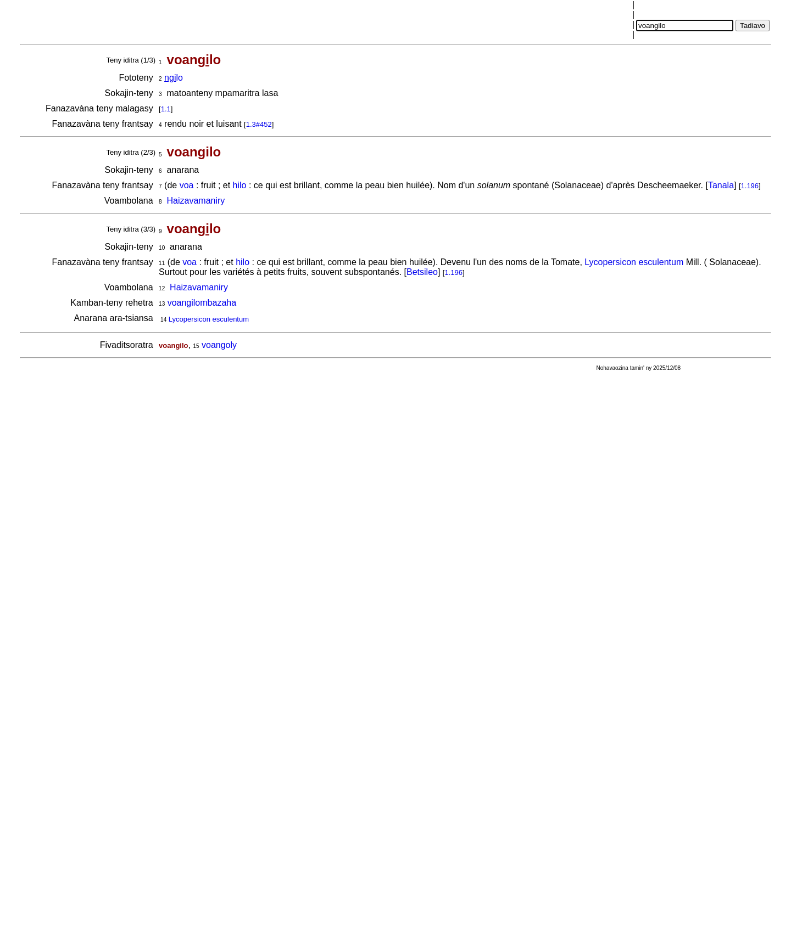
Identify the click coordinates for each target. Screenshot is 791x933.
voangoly (219, 345)
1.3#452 (259, 124)
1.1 (166, 109)
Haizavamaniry (196, 200)
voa (187, 185)
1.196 (750, 186)
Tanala (721, 185)
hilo (240, 185)
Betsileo (422, 272)
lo (173, 77)
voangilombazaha (202, 302)
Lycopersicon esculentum (633, 262)
